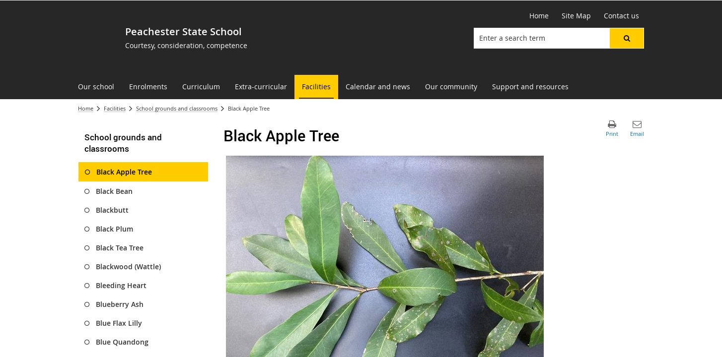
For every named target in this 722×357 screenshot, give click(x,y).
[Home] (539, 16)
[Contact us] (621, 16)
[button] (627, 38)
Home (85, 108)
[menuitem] (96, 87)
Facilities (115, 108)
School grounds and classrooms (176, 108)
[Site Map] (576, 16)
